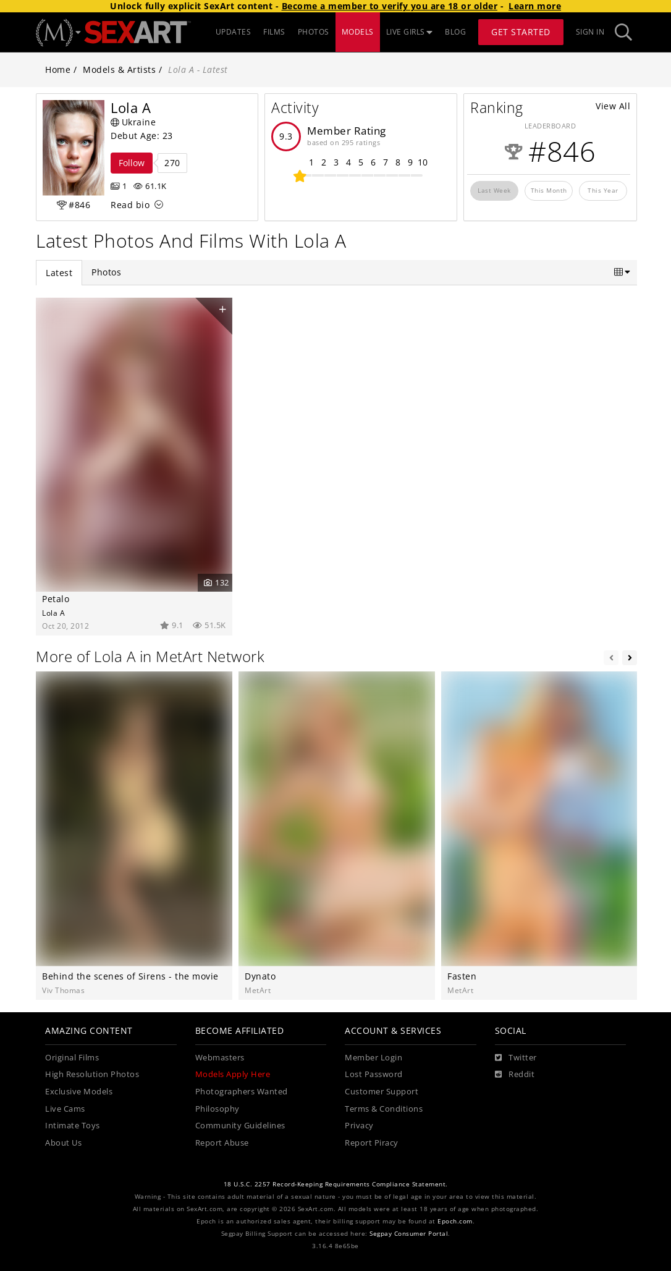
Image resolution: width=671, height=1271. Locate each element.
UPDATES (233, 32)
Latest (59, 273)
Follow (132, 163)
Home (57, 69)
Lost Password (374, 1074)
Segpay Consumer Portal (408, 1234)
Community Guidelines (240, 1125)
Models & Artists (119, 69)
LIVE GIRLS (409, 32)
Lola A (53, 613)
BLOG (455, 32)
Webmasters (220, 1057)
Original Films (72, 1057)
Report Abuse (222, 1143)
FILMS (274, 32)
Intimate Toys (72, 1125)
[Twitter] (516, 1057)
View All (613, 106)
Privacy (359, 1125)
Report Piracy (372, 1143)
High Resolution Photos (92, 1074)
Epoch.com (455, 1221)
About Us (63, 1143)
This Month (549, 190)
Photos (106, 272)
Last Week (494, 190)
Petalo (55, 599)
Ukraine (133, 122)
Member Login (373, 1057)
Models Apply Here (233, 1074)
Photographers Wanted (241, 1091)
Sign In (590, 32)
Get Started (521, 32)
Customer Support (381, 1091)
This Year (603, 190)
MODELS (358, 32)
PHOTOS (313, 32)
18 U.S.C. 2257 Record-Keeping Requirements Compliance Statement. (336, 1184)
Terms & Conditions (384, 1109)
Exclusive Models (78, 1091)
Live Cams (65, 1109)
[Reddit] (515, 1074)
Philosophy (217, 1109)
